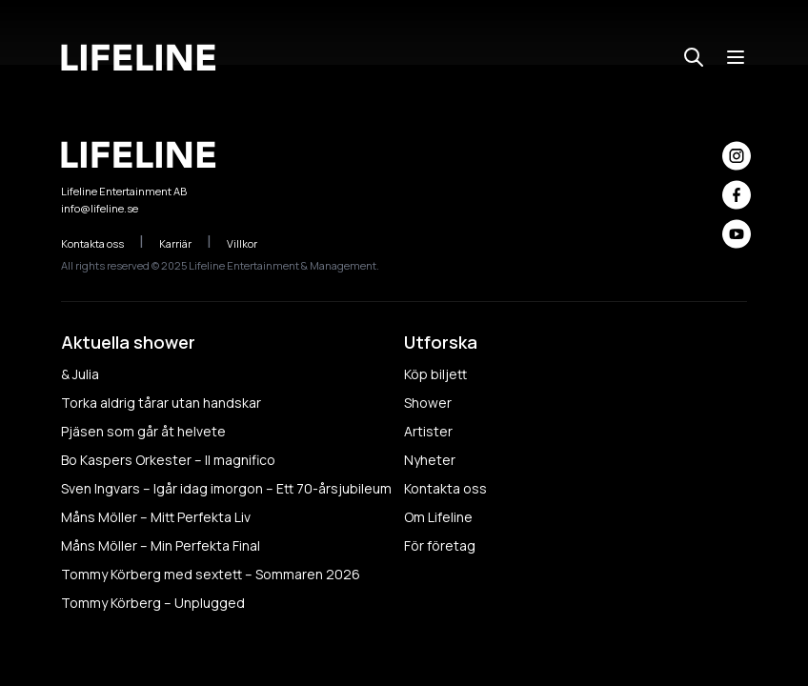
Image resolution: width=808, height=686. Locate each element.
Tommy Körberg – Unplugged (153, 603)
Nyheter (429, 460)
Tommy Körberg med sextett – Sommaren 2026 (210, 574)
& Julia (80, 374)
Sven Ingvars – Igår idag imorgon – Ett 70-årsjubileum (226, 488)
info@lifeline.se (99, 208)
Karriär (185, 243)
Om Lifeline (438, 517)
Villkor (252, 243)
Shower (428, 402)
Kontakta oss (102, 243)
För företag (439, 545)
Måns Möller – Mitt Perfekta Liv (156, 517)
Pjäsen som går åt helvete (143, 431)
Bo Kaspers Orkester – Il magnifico (168, 460)
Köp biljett (435, 374)
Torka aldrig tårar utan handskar (161, 402)
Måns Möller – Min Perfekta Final (160, 545)
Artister (428, 431)
